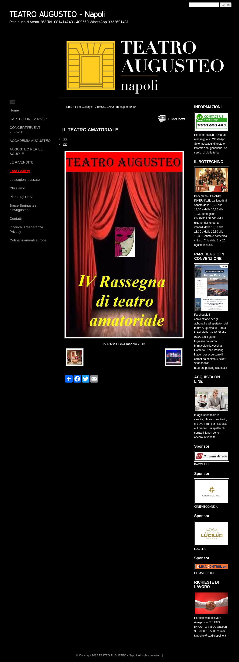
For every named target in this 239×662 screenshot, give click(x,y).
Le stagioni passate (25, 179)
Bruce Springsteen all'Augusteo (24, 207)
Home (14, 110)
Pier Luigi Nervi (21, 197)
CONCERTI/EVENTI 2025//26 (25, 129)
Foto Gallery (20, 171)
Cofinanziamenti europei (28, 240)
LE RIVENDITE (22, 162)
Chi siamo (17, 188)
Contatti (16, 218)
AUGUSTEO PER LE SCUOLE (26, 151)
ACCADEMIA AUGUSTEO (30, 141)
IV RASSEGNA (103, 106)
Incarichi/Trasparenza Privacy (26, 229)
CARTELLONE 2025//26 (28, 119)
